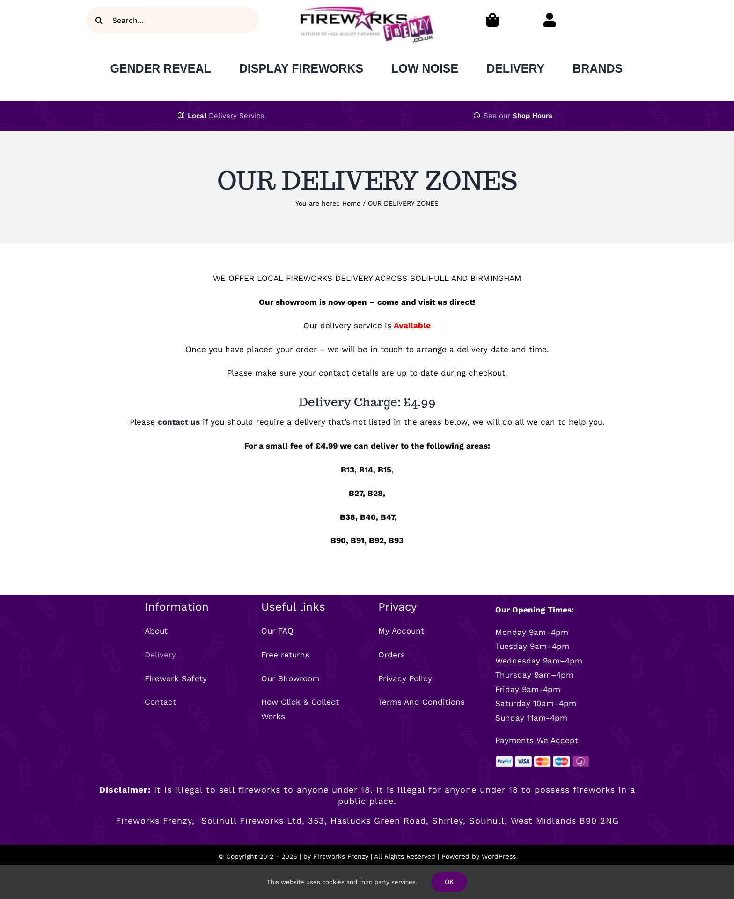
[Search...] (172, 20)
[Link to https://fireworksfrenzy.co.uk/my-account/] (549, 20)
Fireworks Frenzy (340, 856)
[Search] (99, 20)
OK (449, 881)
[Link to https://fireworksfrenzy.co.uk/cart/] (492, 20)
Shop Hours (532, 115)
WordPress (499, 856)
